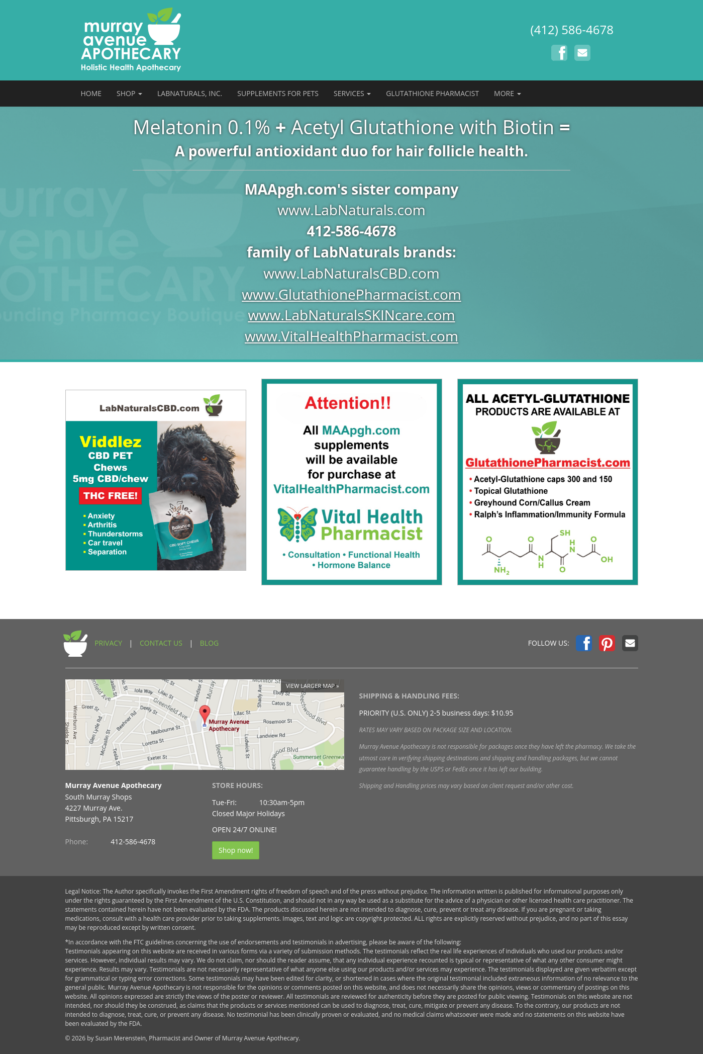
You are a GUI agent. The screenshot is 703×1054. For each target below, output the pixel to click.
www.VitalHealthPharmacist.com (351, 335)
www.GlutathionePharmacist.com (351, 294)
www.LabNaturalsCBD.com (351, 273)
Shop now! (236, 850)
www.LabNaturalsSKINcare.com (351, 314)
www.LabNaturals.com (351, 209)
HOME (91, 93)
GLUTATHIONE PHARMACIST (432, 93)
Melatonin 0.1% (201, 127)
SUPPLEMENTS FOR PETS (278, 93)
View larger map (310, 685)
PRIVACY (108, 643)
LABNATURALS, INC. (189, 93)
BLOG (209, 643)
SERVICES (352, 93)
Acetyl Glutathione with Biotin (422, 127)
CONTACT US (161, 643)
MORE (507, 93)
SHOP (129, 93)
